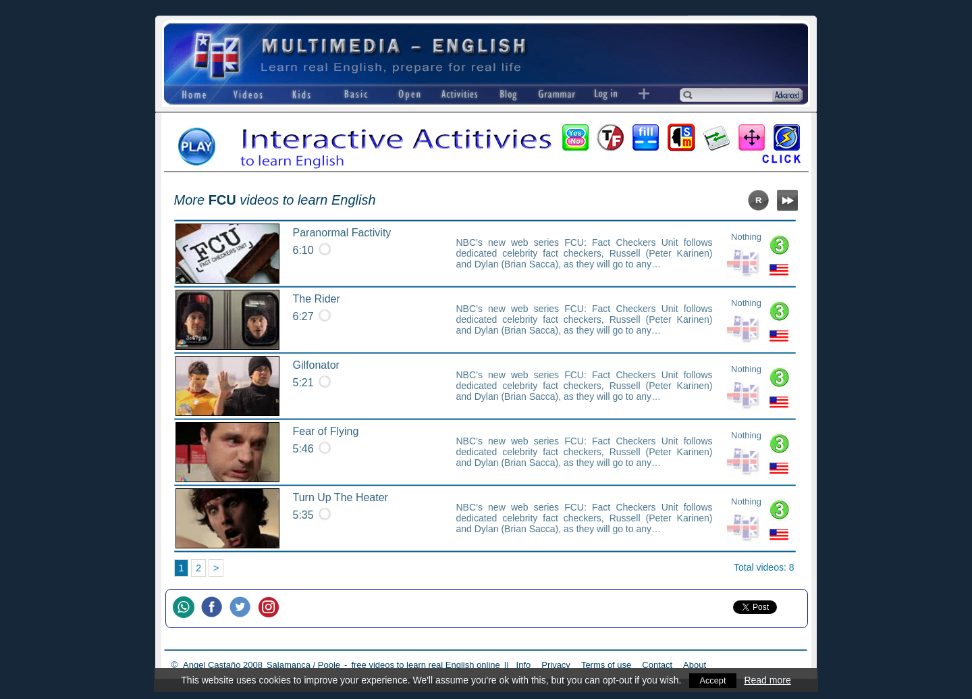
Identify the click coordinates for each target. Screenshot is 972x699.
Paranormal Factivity (342, 232)
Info (523, 665)
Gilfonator (316, 365)
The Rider (316, 299)
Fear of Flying (326, 431)
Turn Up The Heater (340, 497)
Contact (657, 665)
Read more (768, 680)
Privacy (555, 665)
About (694, 665)
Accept (713, 680)
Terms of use (606, 665)
